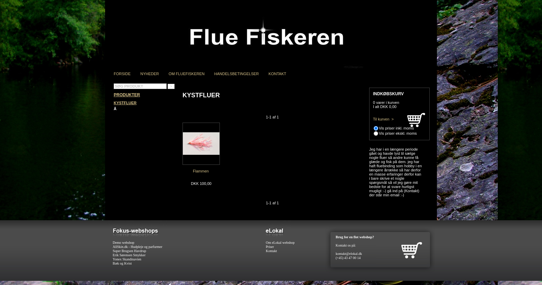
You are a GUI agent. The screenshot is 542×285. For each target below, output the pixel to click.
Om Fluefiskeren (187, 74)
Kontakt (277, 74)
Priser (270, 247)
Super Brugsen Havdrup (129, 251)
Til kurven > (383, 119)
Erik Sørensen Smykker (129, 255)
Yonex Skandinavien (127, 259)
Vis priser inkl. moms (396, 128)
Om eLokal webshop (280, 242)
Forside (122, 74)
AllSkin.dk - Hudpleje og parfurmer (137, 247)
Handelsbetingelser (236, 74)
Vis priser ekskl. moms (398, 133)
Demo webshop (123, 242)
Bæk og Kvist (122, 263)
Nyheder (149, 74)
